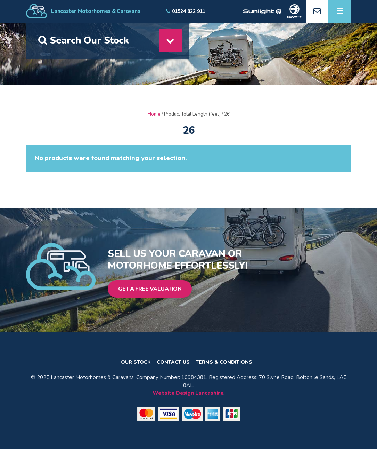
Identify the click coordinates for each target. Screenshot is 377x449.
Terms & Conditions (224, 362)
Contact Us (173, 362)
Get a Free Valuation (149, 289)
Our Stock (136, 362)
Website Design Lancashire (188, 392)
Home (154, 114)
